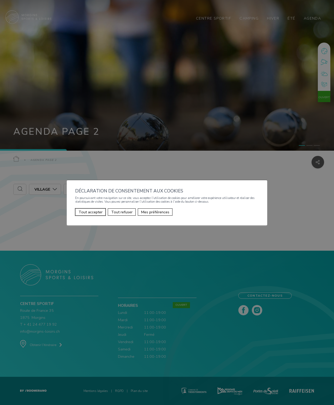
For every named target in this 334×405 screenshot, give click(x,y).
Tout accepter (91, 212)
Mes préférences (155, 212)
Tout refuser (122, 212)
